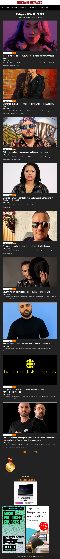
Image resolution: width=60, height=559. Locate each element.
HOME (7, 7)
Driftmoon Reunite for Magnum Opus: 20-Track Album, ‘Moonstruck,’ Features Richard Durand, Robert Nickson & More (29, 439)
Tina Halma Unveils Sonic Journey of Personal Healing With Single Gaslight (28, 57)
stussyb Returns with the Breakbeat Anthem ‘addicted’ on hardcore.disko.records (25, 390)
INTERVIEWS (33, 7)
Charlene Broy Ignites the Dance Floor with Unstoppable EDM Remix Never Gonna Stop (29, 105)
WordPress (29, 556)
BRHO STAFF (7, 60)
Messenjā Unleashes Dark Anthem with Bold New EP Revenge (26, 246)
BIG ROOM (14, 7)
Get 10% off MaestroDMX (25, 480)
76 (31, 451)
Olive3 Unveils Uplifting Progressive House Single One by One (26, 292)
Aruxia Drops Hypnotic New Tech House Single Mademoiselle (26, 344)
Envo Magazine (40, 556)
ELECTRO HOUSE (23, 7)
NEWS (46, 7)
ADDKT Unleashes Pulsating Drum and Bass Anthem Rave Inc (26, 152)
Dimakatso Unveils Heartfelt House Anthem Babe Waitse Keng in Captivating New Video (28, 199)
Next (34, 451)
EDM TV (41, 7)
